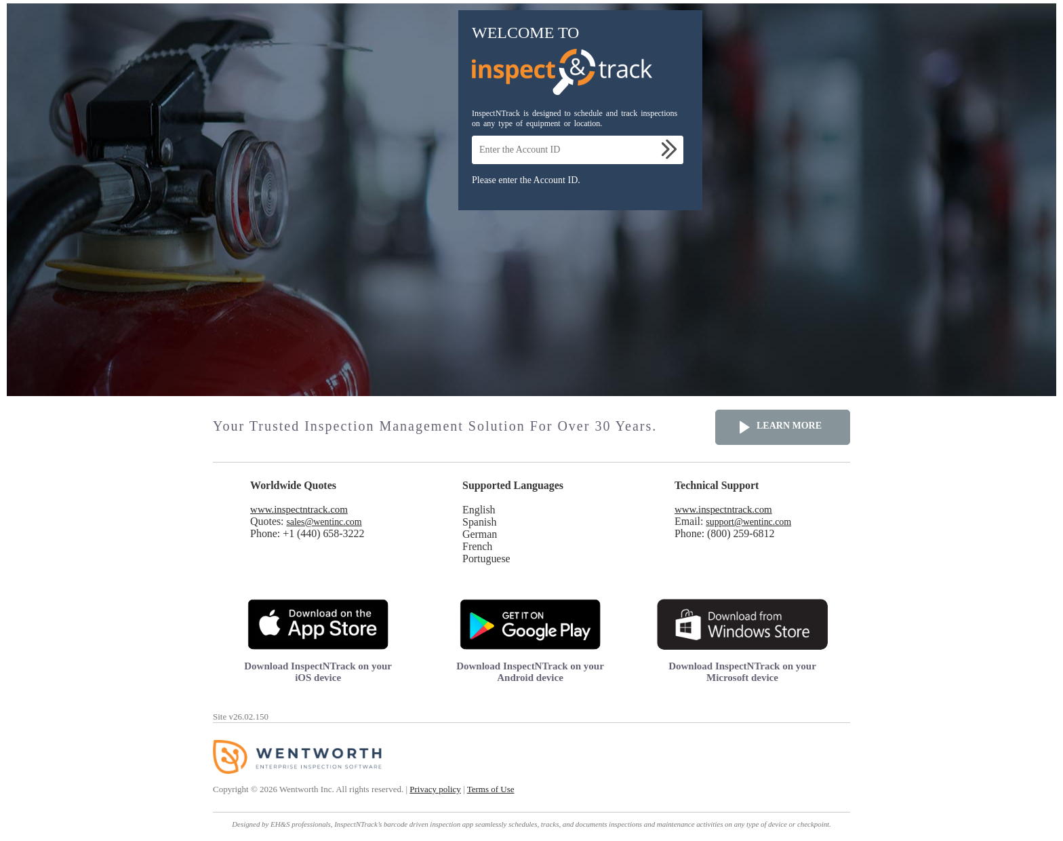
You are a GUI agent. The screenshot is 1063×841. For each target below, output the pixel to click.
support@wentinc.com (748, 522)
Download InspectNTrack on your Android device (530, 672)
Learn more (789, 425)
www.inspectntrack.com (299, 509)
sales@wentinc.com (323, 522)
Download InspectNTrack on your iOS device (318, 672)
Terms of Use (491, 789)
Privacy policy (434, 789)
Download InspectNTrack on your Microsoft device (742, 672)
